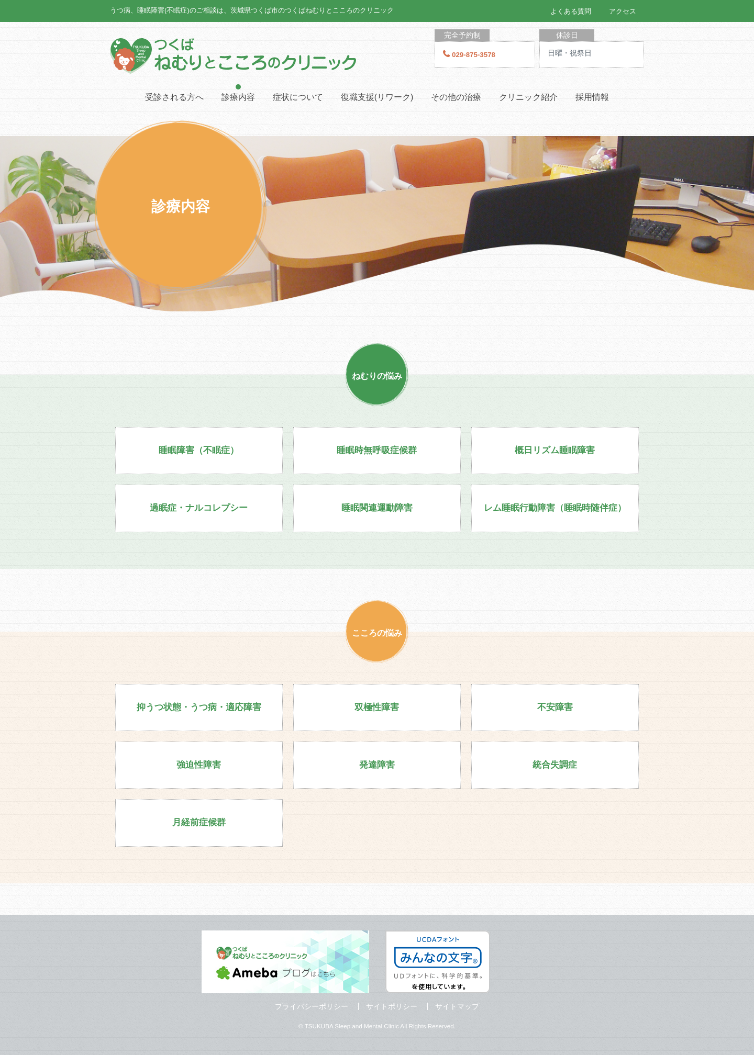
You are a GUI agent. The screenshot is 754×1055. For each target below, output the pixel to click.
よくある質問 (570, 11)
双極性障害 (376, 707)
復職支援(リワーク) (377, 97)
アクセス (622, 11)
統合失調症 (555, 765)
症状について (298, 97)
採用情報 (592, 97)
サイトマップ (457, 1006)
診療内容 (238, 97)
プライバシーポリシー (311, 1006)
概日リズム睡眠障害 (555, 450)
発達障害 (377, 765)
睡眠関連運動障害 (377, 508)
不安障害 (555, 707)
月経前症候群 (199, 822)
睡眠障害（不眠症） (199, 450)
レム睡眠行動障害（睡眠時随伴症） (555, 508)
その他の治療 (456, 97)
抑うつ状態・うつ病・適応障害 (199, 707)
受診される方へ (174, 97)
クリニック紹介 (528, 97)
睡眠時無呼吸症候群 (377, 450)
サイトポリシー (391, 1006)
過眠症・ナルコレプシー (199, 508)
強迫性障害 (198, 765)
